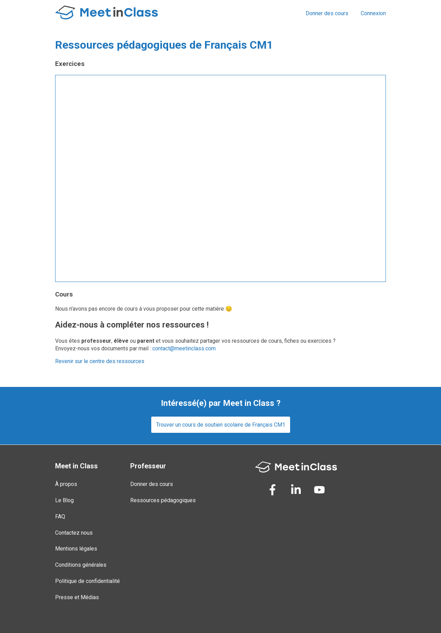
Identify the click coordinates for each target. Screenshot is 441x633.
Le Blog (64, 500)
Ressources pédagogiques (163, 500)
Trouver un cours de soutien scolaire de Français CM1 (220, 424)
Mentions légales (76, 548)
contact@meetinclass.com (184, 348)
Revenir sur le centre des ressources (99, 361)
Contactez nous (74, 532)
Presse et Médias (77, 597)
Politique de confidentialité (87, 581)
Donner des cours (327, 13)
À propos (66, 484)
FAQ (60, 516)
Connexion (373, 13)
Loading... (220, 178)
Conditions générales (80, 565)
